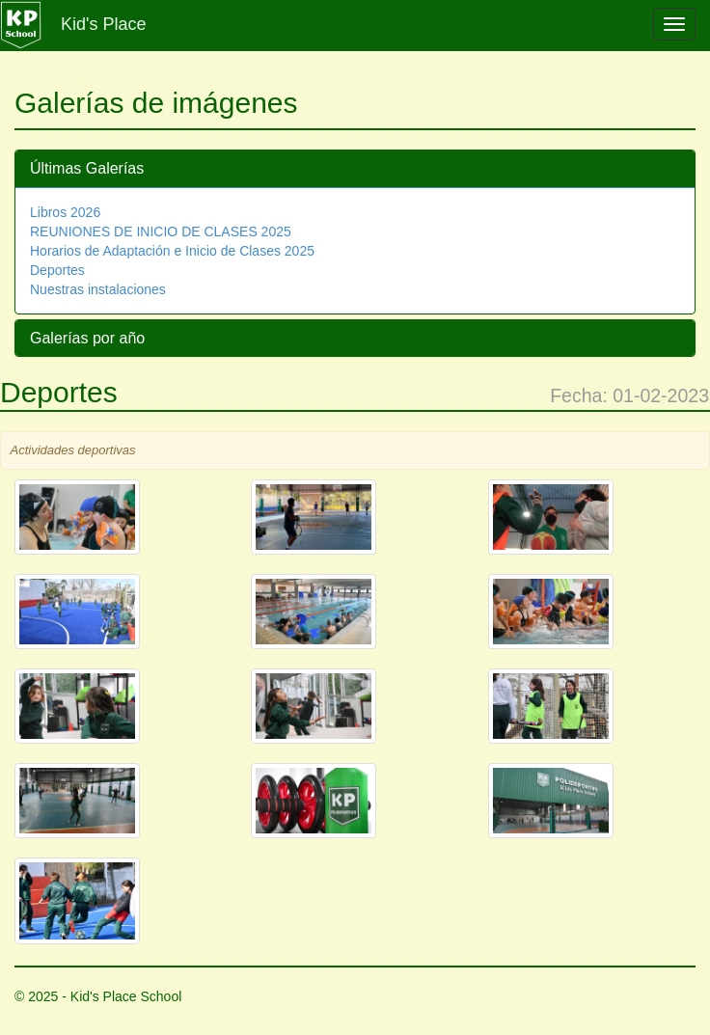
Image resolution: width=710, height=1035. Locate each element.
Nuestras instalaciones (98, 289)
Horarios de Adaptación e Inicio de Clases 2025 (172, 251)
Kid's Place (103, 24)
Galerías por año (87, 338)
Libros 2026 (65, 212)
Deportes (57, 270)
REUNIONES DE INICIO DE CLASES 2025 (160, 231)
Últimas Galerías (87, 168)
